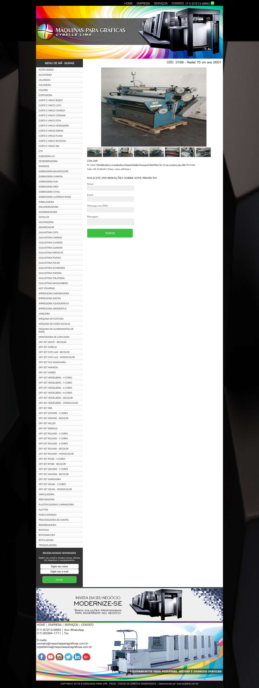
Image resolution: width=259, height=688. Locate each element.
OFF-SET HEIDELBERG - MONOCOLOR (58, 403)
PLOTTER (43, 509)
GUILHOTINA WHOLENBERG (53, 283)
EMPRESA (143, 3)
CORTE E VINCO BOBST (51, 100)
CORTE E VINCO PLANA (51, 135)
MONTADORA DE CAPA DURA (54, 337)
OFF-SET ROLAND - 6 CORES (53, 443)
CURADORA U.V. (47, 156)
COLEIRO (43, 90)
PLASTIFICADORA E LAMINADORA (56, 504)
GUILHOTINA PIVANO (50, 257)
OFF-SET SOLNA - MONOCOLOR (55, 489)
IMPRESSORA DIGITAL (50, 298)
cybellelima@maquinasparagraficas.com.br (64, 647)
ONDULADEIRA (46, 494)
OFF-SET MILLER (47, 423)
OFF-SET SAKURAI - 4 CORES (53, 469)
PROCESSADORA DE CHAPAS (53, 520)
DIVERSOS (44, 166)
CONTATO (178, 3)
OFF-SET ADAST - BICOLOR (52, 342)
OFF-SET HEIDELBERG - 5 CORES (55, 382)
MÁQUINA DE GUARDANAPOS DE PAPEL (56, 330)
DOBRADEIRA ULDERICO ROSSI (55, 197)
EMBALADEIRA (46, 202)
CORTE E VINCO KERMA (51, 130)
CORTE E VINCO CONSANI (52, 115)
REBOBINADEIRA (47, 525)
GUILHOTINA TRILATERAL (52, 278)
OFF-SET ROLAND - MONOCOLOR (56, 453)
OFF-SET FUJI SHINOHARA (52, 362)
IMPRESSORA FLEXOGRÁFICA (54, 303)
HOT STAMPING (47, 288)
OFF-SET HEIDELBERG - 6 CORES (55, 387)
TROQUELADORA (48, 545)
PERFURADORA (47, 499)
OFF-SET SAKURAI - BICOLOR (54, 474)
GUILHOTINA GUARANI (50, 247)
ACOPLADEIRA (46, 69)
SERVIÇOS (161, 3)
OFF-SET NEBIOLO (48, 428)
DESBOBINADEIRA (48, 161)
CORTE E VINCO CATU (50, 105)
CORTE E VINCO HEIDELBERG (54, 125)
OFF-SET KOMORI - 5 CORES (53, 413)
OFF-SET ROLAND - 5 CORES (53, 438)
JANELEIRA (44, 313)
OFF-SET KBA (45, 408)
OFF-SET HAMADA (48, 367)
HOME (128, 3)
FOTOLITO (44, 217)
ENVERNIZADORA (48, 212)
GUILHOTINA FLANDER (51, 242)
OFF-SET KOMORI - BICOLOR (53, 418)
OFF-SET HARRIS (47, 372)
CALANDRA (44, 80)
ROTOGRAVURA (47, 535)
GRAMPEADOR (46, 227)
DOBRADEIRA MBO (48, 186)
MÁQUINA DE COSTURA (51, 318)
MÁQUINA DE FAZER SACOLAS (54, 323)
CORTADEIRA (45, 95)
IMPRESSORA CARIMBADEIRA (54, 293)
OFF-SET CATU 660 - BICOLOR (54, 352)
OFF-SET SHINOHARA (50, 479)
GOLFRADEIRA (46, 222)
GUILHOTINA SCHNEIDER (52, 268)
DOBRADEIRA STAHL (49, 191)
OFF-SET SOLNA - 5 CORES (52, 484)
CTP (41, 151)
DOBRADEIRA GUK (48, 181)
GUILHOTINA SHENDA (50, 273)
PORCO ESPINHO (47, 514)
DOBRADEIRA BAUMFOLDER (53, 171)
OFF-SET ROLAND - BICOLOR (53, 448)
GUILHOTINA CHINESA (50, 237)
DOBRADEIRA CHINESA (51, 176)
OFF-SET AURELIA (48, 347)
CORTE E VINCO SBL (49, 146)
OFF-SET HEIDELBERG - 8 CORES (55, 392)
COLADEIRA (45, 85)
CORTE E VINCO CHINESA (52, 110)
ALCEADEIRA (45, 74)
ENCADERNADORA (48, 207)
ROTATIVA (44, 530)
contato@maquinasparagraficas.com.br (62, 643)
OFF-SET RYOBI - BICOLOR (52, 464)
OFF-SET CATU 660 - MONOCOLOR (57, 357)
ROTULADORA (46, 540)
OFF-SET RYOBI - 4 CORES (52, 458)
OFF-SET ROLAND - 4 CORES (53, 433)
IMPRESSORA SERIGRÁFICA (53, 308)
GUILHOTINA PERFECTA (51, 252)
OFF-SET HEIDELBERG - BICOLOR (56, 397)
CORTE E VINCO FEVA (50, 120)
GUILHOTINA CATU (48, 232)
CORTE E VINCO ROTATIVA (52, 141)
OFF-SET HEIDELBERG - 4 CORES (55, 377)
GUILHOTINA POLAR (49, 262)
